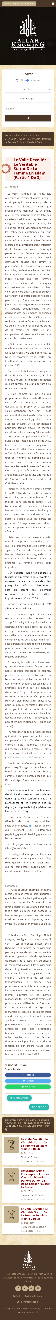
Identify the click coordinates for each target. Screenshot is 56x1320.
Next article (39, 1107)
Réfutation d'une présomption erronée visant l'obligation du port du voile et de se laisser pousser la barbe (35, 1179)
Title (23, 80)
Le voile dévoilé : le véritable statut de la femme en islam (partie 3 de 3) (34, 1144)
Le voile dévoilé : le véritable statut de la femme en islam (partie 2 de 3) (34, 1213)
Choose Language (13, 3)
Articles (24, 135)
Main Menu (28, 3)
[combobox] (28, 89)
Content (36, 80)
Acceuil (11, 135)
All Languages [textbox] (27, 98)
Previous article (19, 1098)
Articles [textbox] (27, 89)
